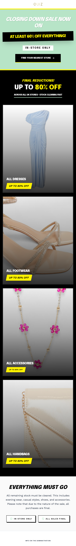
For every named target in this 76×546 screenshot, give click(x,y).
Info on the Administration (38, 541)
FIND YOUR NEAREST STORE (38, 58)
